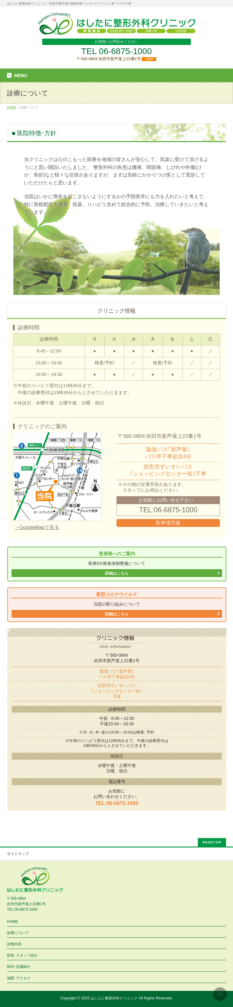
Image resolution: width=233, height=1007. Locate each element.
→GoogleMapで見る (37, 527)
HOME (12, 921)
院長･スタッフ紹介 (22, 955)
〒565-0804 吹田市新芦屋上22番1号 (116, 59)
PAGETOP (211, 842)
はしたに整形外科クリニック (114, 998)
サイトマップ (18, 854)
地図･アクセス (19, 978)
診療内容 (14, 944)
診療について (18, 933)
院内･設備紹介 (19, 966)
